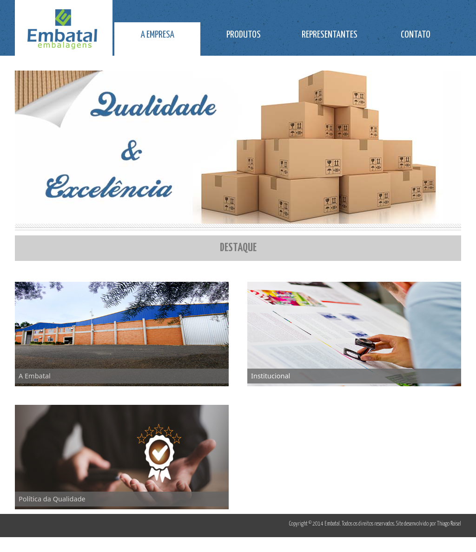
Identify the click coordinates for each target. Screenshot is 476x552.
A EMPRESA (157, 34)
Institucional (270, 375)
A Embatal (35, 375)
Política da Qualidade (52, 498)
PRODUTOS (243, 34)
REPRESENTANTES (329, 34)
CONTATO (415, 34)
